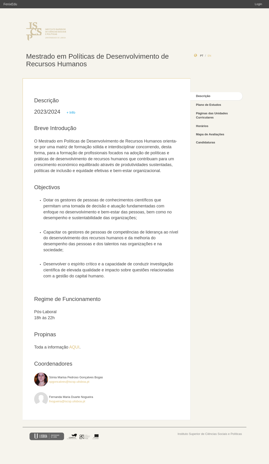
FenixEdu (10, 4)
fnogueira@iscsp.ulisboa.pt (67, 401)
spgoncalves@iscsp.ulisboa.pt (69, 381)
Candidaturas (205, 142)
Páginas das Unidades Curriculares (212, 115)
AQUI (74, 347)
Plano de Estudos (208, 104)
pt (201, 55)
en (209, 55)
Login (258, 4)
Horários (202, 126)
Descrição (203, 96)
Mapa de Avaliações (210, 134)
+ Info (70, 112)
